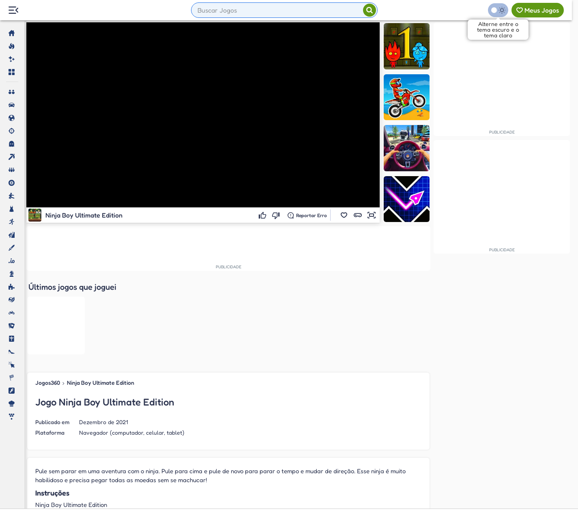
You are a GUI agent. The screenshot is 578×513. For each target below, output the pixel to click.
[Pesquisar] (369, 10)
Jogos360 (47, 300)
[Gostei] (263, 215)
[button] (344, 215)
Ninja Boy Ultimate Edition (100, 300)
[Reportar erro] (307, 215)
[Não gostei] (277, 215)
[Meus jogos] (537, 10)
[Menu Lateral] (13, 10)
